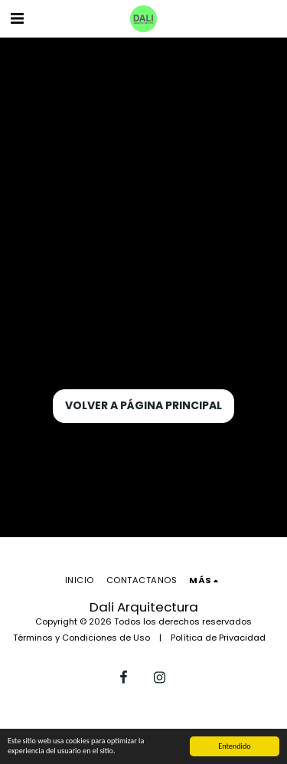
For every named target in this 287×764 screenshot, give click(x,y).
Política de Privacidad (218, 637)
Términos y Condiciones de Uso (81, 637)
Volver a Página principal (143, 405)
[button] (17, 18)
